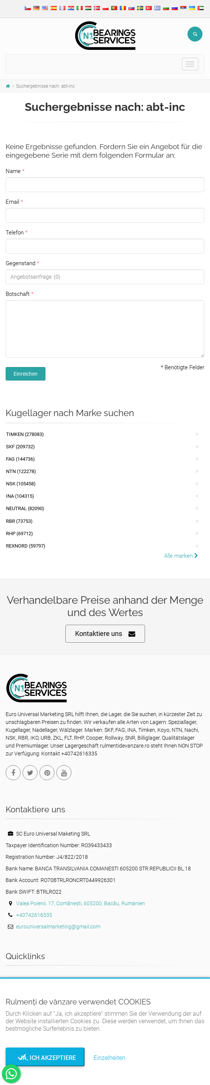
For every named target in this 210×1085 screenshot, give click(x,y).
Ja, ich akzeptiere (45, 1057)
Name (13, 171)
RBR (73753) (19, 521)
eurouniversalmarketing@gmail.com (58, 927)
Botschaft (18, 294)
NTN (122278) (21, 471)
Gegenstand (20, 263)
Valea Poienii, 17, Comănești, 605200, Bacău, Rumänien (80, 903)
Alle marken (181, 555)
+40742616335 (34, 915)
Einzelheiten (109, 1057)
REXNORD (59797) (25, 546)
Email (12, 201)
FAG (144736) (20, 459)
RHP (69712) (19, 533)
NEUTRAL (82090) (25, 508)
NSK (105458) (21, 484)
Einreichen (26, 374)
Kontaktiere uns (105, 634)
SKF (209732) (20, 446)
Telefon (15, 232)
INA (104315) (20, 496)
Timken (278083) (25, 434)
